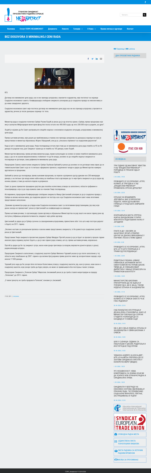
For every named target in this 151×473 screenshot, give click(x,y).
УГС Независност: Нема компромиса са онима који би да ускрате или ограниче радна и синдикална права (130, 365)
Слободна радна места (126, 425)
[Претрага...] (131, 15)
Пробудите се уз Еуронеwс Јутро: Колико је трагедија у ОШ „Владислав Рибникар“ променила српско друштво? (129, 175)
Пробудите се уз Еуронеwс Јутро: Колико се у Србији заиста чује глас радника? (129, 289)
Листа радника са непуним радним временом (128, 442)
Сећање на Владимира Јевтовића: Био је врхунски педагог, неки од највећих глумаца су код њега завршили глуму (129, 192)
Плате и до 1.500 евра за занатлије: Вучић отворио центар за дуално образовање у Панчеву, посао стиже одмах (129, 225)
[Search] (144, 15)
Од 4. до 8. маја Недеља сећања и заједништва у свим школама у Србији (130, 321)
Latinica (130, 49)
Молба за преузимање (126, 450)
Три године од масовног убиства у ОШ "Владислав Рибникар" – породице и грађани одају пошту (130, 159)
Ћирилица (119, 49)
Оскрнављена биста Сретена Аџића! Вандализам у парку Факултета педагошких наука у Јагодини (129, 209)
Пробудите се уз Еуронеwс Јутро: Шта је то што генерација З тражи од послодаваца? (129, 239)
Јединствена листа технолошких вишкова (126, 433)
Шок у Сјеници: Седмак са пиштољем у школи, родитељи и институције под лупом (130, 334)
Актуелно (16, 296)
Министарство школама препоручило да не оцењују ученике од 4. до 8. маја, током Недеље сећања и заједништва (129, 274)
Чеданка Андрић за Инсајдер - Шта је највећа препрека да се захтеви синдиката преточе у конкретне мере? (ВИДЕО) (128, 349)
